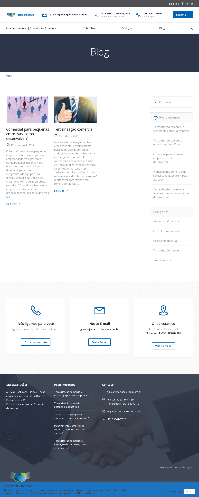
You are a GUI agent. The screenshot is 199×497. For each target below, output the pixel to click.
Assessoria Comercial (166, 221)
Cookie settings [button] (173, 491)
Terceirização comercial (74, 129)
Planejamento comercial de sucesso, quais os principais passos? (170, 175)
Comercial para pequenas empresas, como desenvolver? (27, 134)
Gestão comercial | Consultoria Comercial (31, 28)
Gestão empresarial (165, 241)
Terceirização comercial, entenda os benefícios (168, 142)
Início (9, 76)
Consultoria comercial (166, 231)
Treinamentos (162, 260)
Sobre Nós (89, 28)
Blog (162, 28)
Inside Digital (185, 467)
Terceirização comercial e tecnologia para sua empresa (171, 129)
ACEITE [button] (189, 491)
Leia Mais (11, 203)
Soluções (127, 28)
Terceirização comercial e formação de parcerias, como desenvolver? (171, 193)
